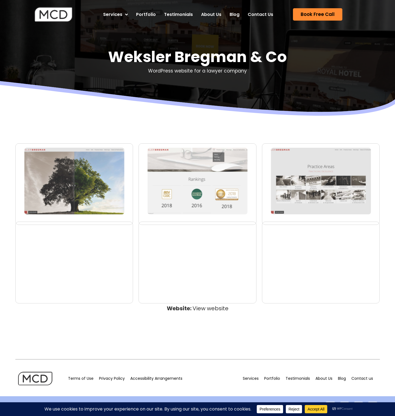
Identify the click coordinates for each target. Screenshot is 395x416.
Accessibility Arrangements (156, 378)
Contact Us (260, 14)
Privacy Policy (112, 378)
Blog (234, 14)
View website (210, 308)
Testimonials (178, 14)
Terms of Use (81, 378)
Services (115, 14)
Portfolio (146, 14)
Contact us (362, 378)
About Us (211, 14)
